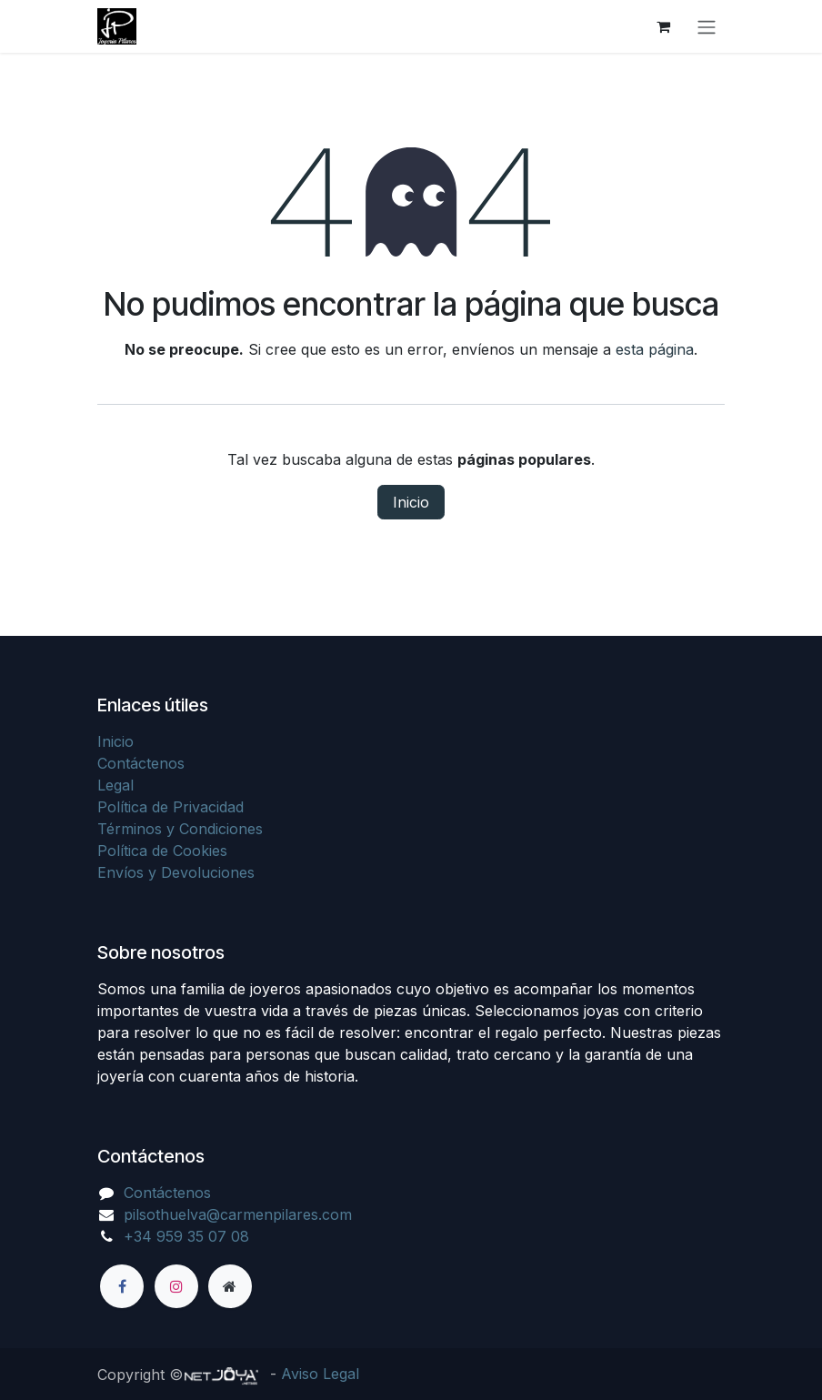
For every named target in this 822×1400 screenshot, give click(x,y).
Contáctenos (141, 763)
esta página (655, 349)
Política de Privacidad (170, 807)
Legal (115, 785)
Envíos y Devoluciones (176, 872)
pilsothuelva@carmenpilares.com (238, 1214)
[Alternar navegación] (706, 26)
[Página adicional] (230, 1286)
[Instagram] (176, 1286)
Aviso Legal (320, 1374)
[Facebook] (122, 1286)
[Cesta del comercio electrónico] (663, 26)
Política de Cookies (162, 850)
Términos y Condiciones (180, 829)
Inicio (411, 502)
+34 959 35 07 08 (186, 1236)
